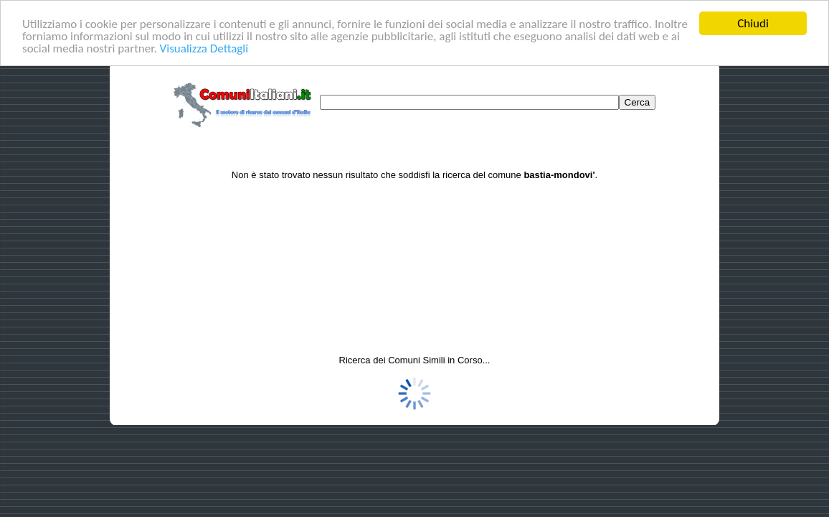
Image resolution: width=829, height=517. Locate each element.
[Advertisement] (414, 243)
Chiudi (753, 23)
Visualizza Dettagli (204, 47)
